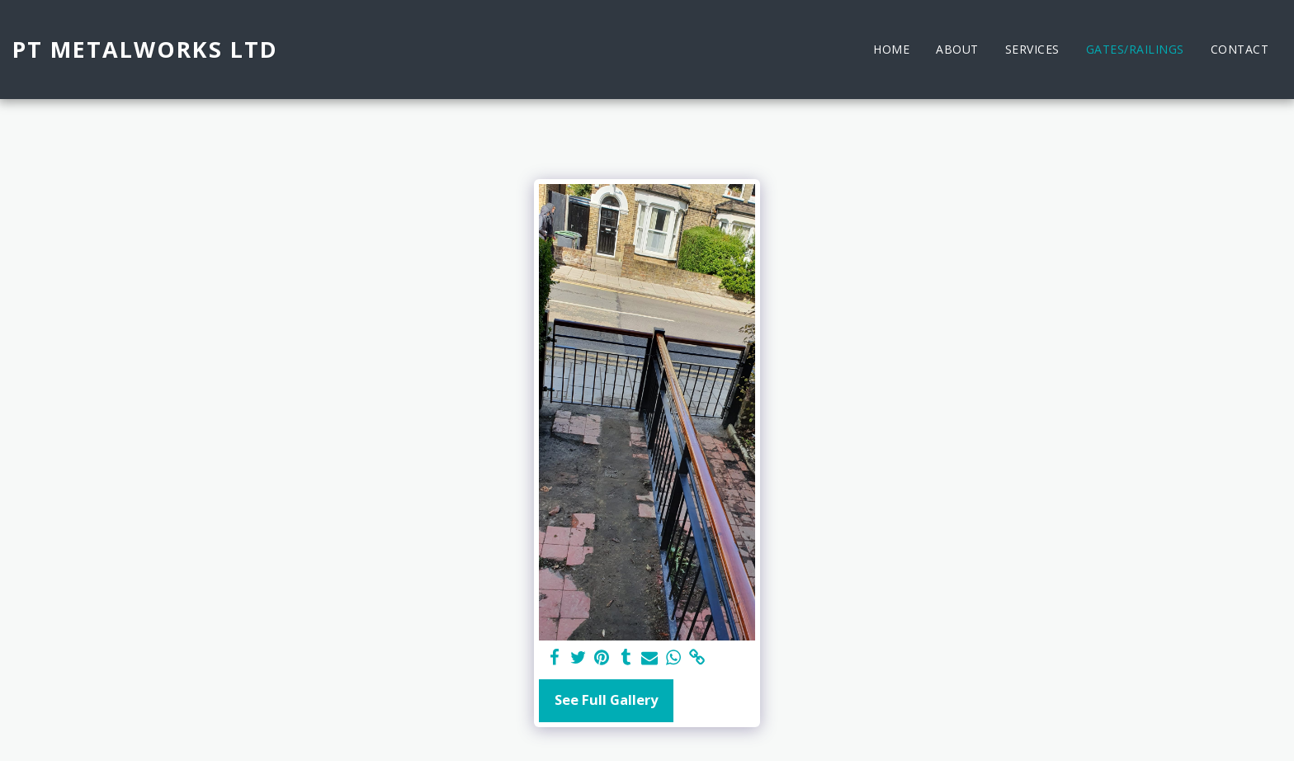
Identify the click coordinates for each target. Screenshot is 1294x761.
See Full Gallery (606, 699)
